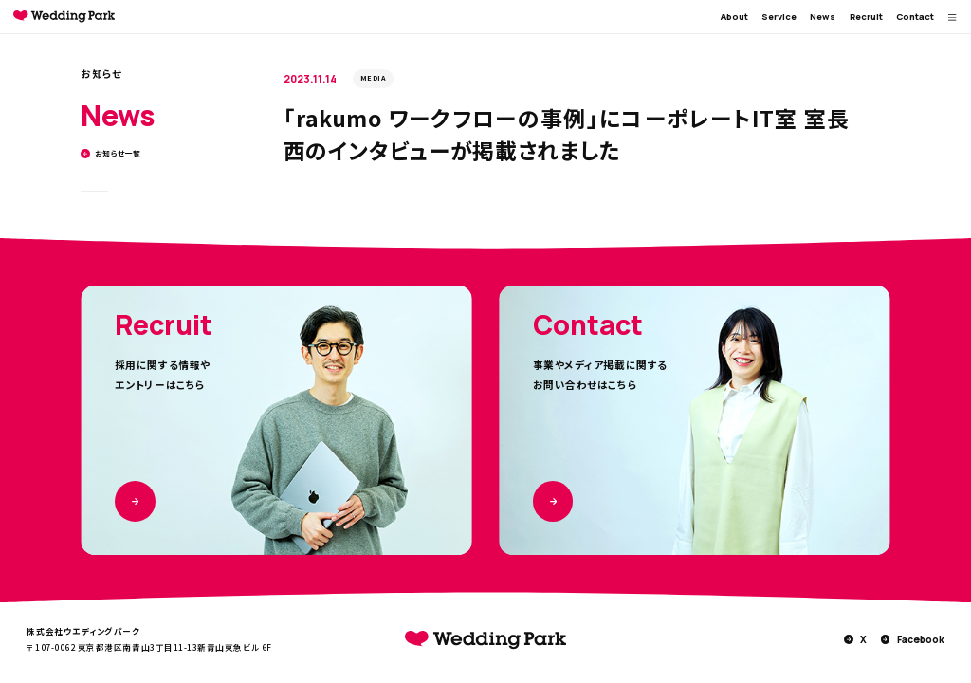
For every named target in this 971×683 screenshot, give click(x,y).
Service (779, 16)
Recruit (866, 16)
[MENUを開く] (952, 17)
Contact (915, 16)
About (734, 16)
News (822, 16)
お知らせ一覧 (110, 153)
